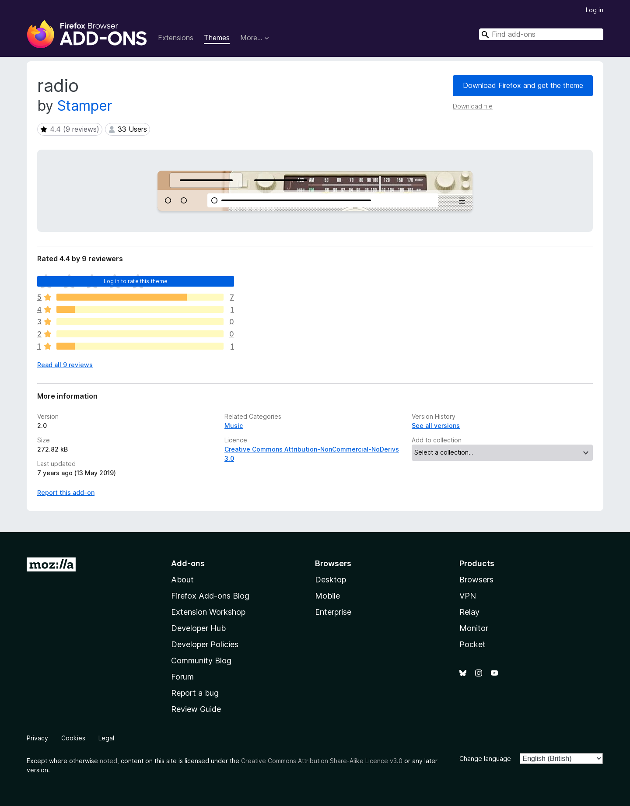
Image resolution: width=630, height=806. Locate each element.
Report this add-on (65, 492)
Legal (106, 738)
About (182, 579)
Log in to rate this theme (136, 281)
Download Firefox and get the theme (523, 85)
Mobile (327, 595)
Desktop (330, 579)
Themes (217, 37)
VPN (467, 595)
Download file (473, 106)
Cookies (73, 738)
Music (233, 425)
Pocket (472, 644)
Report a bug (195, 692)
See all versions (436, 425)
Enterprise (333, 612)
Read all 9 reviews (65, 364)
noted (108, 760)
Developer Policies (204, 644)
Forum (182, 676)
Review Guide (196, 709)
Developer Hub (198, 628)
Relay (469, 612)
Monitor (473, 628)
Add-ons (188, 563)
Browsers (476, 579)
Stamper (84, 105)
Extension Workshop (208, 612)
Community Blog (201, 660)
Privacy (37, 738)
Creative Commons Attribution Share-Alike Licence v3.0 (321, 760)
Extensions (175, 37)
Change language (485, 758)
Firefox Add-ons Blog (210, 595)
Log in (594, 10)
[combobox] (541, 34)
